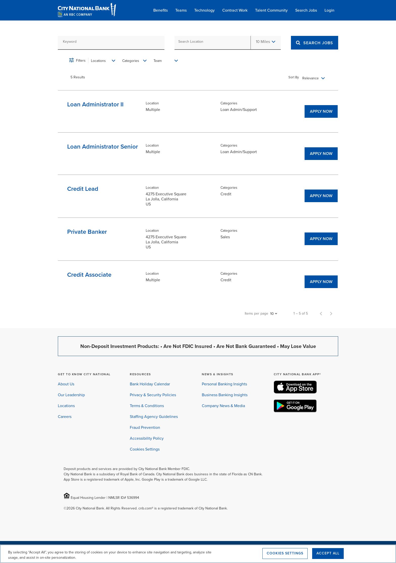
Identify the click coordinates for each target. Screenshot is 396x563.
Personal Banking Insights (224, 384)
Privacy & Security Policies (153, 395)
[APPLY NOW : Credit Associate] (321, 282)
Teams (181, 10)
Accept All (327, 553)
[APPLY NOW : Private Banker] (321, 239)
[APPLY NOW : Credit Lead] (321, 196)
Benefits (160, 10)
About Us (66, 384)
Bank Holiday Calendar (150, 384)
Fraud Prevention (145, 427)
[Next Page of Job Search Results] (331, 314)
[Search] (318, 43)
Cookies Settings (145, 449)
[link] (200, 111)
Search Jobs (306, 10)
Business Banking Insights (224, 395)
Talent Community (271, 10)
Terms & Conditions (147, 406)
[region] (198, 554)
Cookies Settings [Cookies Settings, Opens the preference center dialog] (285, 553)
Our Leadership (71, 395)
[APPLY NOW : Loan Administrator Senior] (321, 153)
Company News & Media (223, 406)
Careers (64, 416)
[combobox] (111, 42)
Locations (66, 406)
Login (329, 10)
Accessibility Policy (147, 438)
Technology (204, 10)
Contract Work (234, 10)
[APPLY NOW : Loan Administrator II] (321, 111)
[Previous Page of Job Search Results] (321, 314)
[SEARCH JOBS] (314, 43)
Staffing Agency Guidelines (154, 416)
